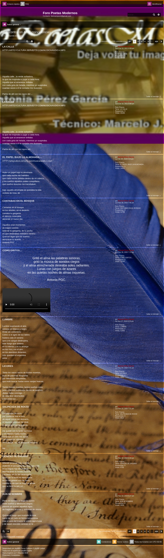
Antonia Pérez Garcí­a (126, 46)
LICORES (123, 373)
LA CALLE (123, 54)
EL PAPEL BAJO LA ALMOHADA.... (132, 164)
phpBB (17, 548)
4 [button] (144, 41)
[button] (130, 41)
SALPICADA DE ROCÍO (128, 414)
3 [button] (141, 41)
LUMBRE (123, 327)
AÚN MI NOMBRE (126, 501)
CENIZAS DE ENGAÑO (128, 463)
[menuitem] (24, 4)
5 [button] (148, 41)
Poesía (121, 52)
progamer (9, 553)
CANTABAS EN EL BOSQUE (130, 208)
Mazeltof (21, 553)
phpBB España (26, 551)
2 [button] (138, 41)
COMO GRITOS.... (126, 258)
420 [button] (156, 41)
